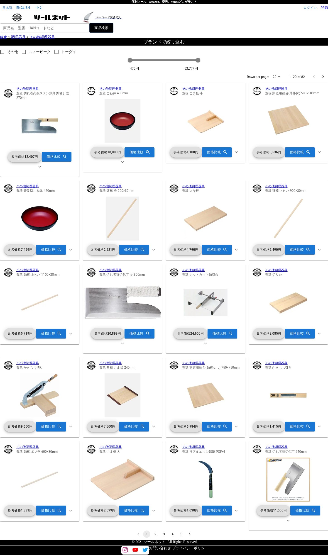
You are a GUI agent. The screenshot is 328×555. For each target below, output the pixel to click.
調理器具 (18, 37)
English (23, 8)
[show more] (39, 166)
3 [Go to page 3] (164, 534)
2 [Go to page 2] (155, 534)
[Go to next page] (323, 76)
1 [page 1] (146, 534)
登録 (324, 7)
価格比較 (57, 156)
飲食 (3, 37)
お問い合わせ (160, 548)
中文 (39, 8)
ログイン (310, 8)
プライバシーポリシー (190, 548)
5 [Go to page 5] (181, 534)
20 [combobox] (274, 77)
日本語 (7, 8)
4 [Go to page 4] (172, 534)
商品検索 (101, 27)
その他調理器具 (42, 37)
